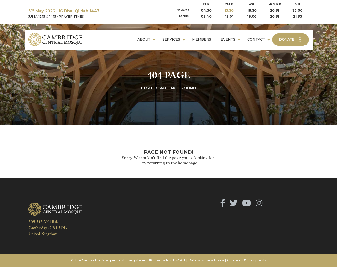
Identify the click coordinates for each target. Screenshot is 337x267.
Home (147, 88)
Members (201, 39)
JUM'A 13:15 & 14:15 (42, 16)
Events (228, 39)
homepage (187, 162)
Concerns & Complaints (246, 260)
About (143, 39)
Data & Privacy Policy (206, 260)
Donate (290, 39)
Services (171, 39)
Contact (256, 39)
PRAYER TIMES (71, 16)
